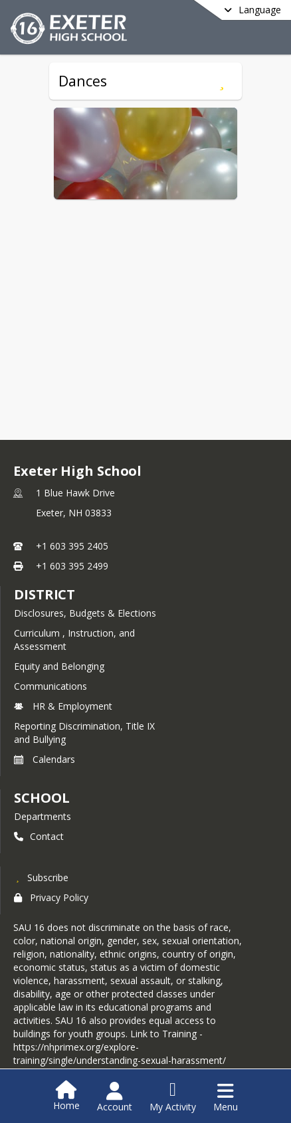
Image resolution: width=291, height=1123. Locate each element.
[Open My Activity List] (172, 1097)
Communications (50, 686)
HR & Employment (63, 706)
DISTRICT (44, 594)
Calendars (44, 759)
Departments (42, 816)
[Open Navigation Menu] (225, 1097)
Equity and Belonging (59, 666)
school (41, 798)
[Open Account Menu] (114, 1097)
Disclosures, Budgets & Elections (85, 613)
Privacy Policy (51, 897)
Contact (39, 836)
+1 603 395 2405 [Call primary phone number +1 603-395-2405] (72, 546)
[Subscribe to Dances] (222, 81)
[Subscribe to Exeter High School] (41, 877)
